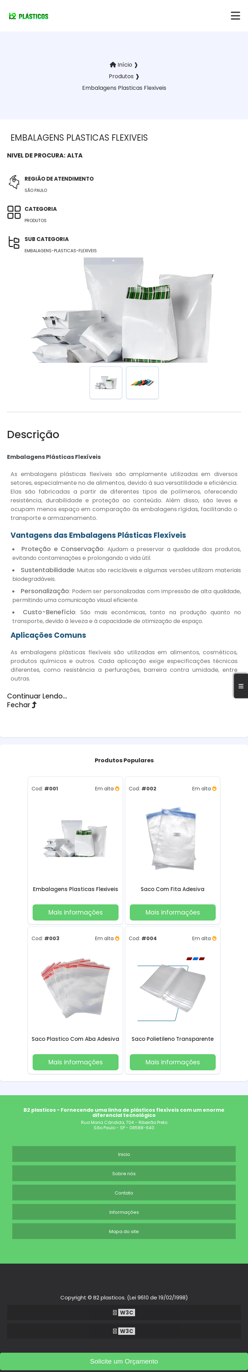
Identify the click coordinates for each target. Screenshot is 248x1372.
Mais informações (75, 912)
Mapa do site (124, 1231)
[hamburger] (235, 15)
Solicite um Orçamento (124, 1361)
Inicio (124, 1154)
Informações (124, 1212)
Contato (124, 1193)
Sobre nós (124, 1173)
